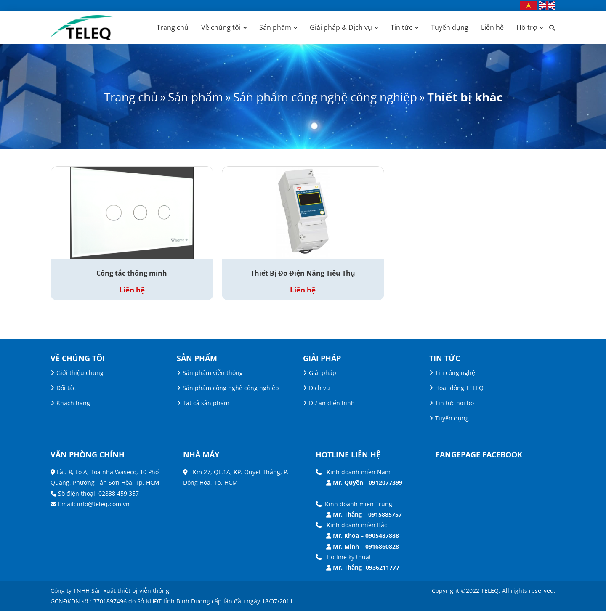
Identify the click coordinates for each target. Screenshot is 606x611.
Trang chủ (173, 27)
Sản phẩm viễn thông (213, 373)
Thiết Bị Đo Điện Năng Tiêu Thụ (303, 273)
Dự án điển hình (332, 403)
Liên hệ (492, 27)
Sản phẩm (275, 27)
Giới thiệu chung (80, 373)
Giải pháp (322, 373)
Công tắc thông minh (131, 273)
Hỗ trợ (526, 27)
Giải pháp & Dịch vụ (341, 27)
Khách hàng (73, 403)
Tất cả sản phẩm (206, 403)
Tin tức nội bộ (454, 403)
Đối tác (66, 388)
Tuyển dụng (449, 27)
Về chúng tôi (221, 27)
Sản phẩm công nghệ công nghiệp (325, 97)
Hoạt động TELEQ (459, 388)
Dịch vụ (319, 388)
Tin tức (401, 27)
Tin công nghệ (455, 373)
